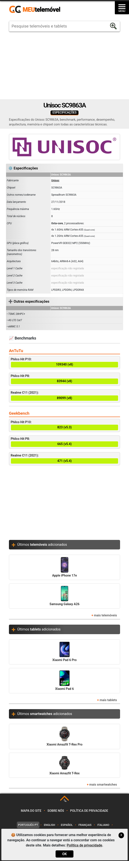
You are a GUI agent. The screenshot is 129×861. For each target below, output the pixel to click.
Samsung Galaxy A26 (64, 596)
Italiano (103, 825)
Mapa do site (31, 811)
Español (67, 825)
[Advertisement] (64, 65)
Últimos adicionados (42, 545)
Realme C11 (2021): (64, 396)
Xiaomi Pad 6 (64, 680)
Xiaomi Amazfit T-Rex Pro (65, 736)
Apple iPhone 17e (64, 567)
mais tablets (108, 700)
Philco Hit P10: (64, 362)
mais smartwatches (103, 784)
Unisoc (55, 180)
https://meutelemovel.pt (34, 9)
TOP (65, 801)
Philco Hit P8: (64, 379)
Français (85, 825)
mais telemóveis (105, 615)
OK (64, 854)
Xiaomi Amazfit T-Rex (64, 765)
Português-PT (28, 825)
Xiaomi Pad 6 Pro (64, 652)
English (49, 825)
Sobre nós (56, 811)
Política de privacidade (89, 811)
